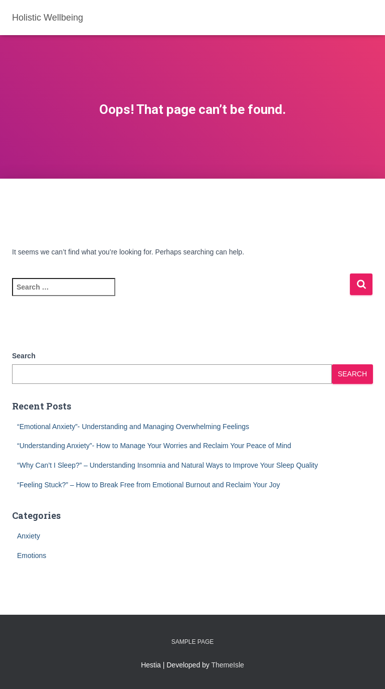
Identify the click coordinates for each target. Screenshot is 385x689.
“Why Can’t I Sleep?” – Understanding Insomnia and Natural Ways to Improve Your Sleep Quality (167, 465)
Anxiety (28, 536)
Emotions (31, 556)
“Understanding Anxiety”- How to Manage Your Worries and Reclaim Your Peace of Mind (154, 446)
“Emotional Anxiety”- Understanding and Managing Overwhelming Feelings (133, 427)
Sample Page (192, 641)
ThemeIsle (228, 665)
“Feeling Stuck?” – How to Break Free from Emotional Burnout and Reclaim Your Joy (148, 485)
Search (24, 356)
